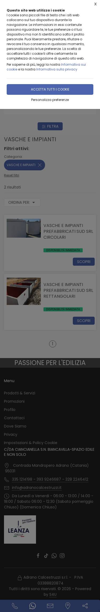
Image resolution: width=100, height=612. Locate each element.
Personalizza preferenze (50, 99)
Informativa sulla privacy (56, 69)
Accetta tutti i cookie (50, 89)
